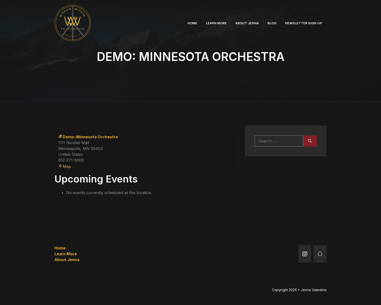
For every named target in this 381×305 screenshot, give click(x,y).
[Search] (310, 141)
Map (64, 166)
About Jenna (247, 23)
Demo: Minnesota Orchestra (88, 136)
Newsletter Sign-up (303, 23)
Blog (272, 23)
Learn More (216, 23)
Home (192, 23)
